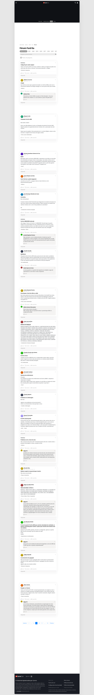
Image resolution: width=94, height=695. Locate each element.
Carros (26, 44)
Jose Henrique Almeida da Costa (31, 194)
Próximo (52, 623)
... (31, 623)
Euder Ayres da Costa (29, 268)
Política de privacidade (69, 685)
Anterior (25, 623)
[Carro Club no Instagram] (31, 676)
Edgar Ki (25, 450)
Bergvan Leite (27, 116)
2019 (37, 51)
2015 (52, 51)
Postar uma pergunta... (27, 57)
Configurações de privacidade (55, 685)
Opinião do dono (46, 21)
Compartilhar (34, 73)
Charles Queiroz (27, 394)
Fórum (51, 21)
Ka (32, 44)
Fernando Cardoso (28, 372)
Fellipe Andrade (27, 554)
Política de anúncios (68, 682)
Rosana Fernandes (28, 415)
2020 (33, 51)
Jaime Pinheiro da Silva (29, 176)
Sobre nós (50, 680)
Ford (30, 44)
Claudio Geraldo (27, 251)
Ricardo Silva (27, 468)
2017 (45, 51)
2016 (48, 51)
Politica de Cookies (68, 687)
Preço (55, 21)
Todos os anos (23, 51)
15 (47, 623)
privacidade (19, 691)
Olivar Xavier (27, 584)
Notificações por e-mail (53, 687)
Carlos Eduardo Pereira (29, 290)
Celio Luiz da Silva (28, 321)
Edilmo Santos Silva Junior (30, 307)
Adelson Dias (27, 94)
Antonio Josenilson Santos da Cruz (32, 153)
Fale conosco (67, 680)
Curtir (26, 99)
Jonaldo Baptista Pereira (29, 235)
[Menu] (16, 2)
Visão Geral (40, 21)
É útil (23, 73)
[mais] (55, 63)
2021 (29, 51)
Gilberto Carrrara (28, 79)
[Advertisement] (47, 33)
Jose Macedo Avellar (28, 521)
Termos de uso (51, 682)
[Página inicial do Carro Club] (46, 2)
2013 (56, 51)
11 (42, 623)
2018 (41, 51)
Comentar (27, 73)
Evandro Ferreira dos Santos (30, 352)
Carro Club (22, 44)
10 (39, 623)
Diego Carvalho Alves (29, 484)
